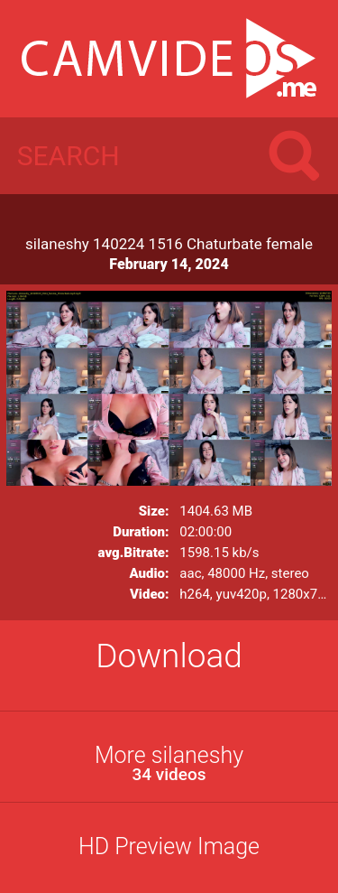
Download (169, 656)
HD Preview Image (169, 846)
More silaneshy (169, 763)
